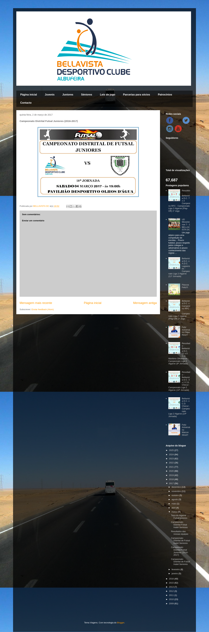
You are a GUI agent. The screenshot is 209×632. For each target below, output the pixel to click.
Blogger (120, 622)
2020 (171, 471)
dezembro (177, 487)
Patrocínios (165, 94)
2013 (171, 587)
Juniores (67, 94)
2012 (171, 591)
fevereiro (176, 569)
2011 (171, 595)
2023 (171, 458)
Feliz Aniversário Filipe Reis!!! (186, 331)
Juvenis (50, 94)
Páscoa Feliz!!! (185, 286)
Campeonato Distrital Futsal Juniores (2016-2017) (179, 551)
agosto (175, 499)
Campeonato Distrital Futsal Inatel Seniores (179, 524)
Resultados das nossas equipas (179, 532)
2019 (171, 475)
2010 (171, 599)
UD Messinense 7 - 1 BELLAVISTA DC (186, 224)
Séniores (86, 94)
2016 (171, 578)
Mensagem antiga (145, 303)
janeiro (175, 573)
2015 (171, 583)
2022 (171, 462)
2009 (171, 603)
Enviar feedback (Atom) (43, 309)
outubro (175, 495)
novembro (177, 491)
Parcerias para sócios (136, 94)
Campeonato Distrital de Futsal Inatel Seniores (180, 540)
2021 (171, 467)
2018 (171, 479)
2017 (171, 483)
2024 (171, 454)
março (175, 512)
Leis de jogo (107, 94)
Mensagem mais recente (36, 303)
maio (174, 503)
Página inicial (28, 94)
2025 (171, 450)
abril (174, 507)
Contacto (26, 102)
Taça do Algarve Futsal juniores (179, 516)
